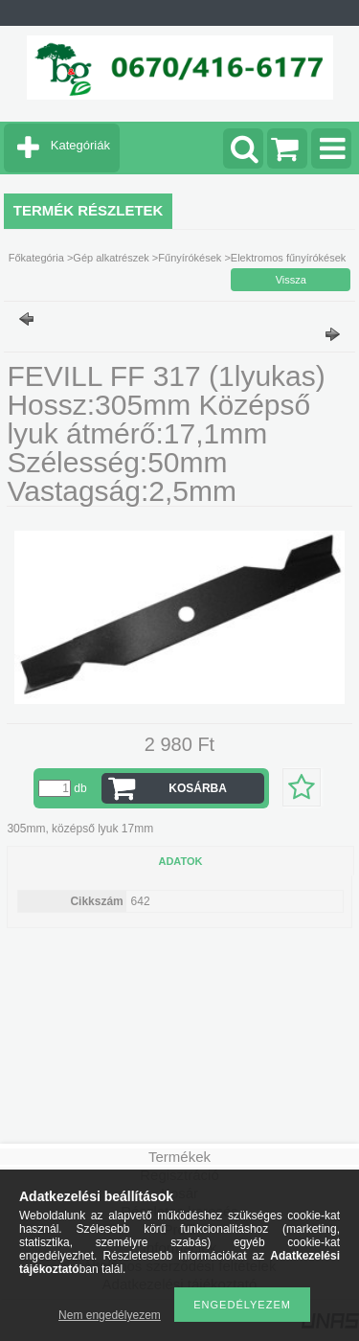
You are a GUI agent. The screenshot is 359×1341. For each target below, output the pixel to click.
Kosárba (197, 788)
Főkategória (36, 257)
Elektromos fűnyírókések (288, 257)
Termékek (179, 1156)
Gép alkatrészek (110, 257)
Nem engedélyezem (109, 1315)
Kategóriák (80, 145)
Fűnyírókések (189, 257)
